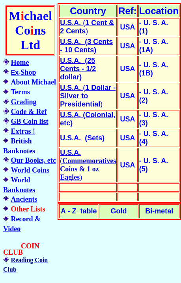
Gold (118, 211)
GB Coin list (29, 121)
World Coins (30, 170)
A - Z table (79, 211)
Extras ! (23, 131)
